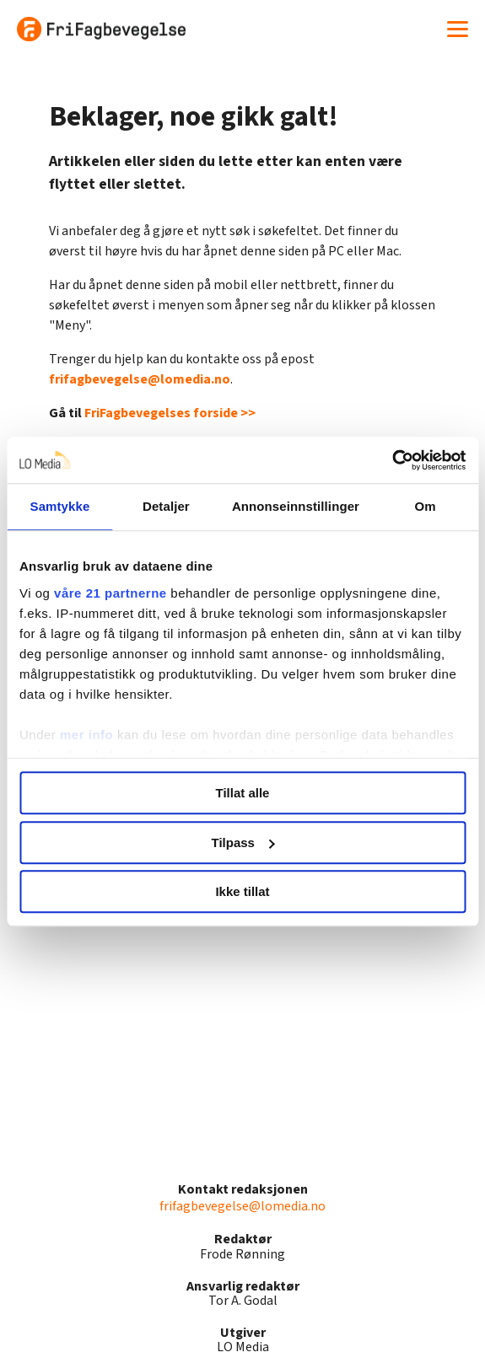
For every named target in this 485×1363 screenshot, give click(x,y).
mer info (86, 734)
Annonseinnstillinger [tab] (295, 506)
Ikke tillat (242, 891)
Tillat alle (243, 793)
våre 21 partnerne (110, 593)
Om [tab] (424, 506)
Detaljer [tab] (166, 506)
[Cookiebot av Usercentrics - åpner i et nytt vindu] (392, 460)
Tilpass (243, 842)
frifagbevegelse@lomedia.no (139, 379)
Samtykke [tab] (60, 506)
